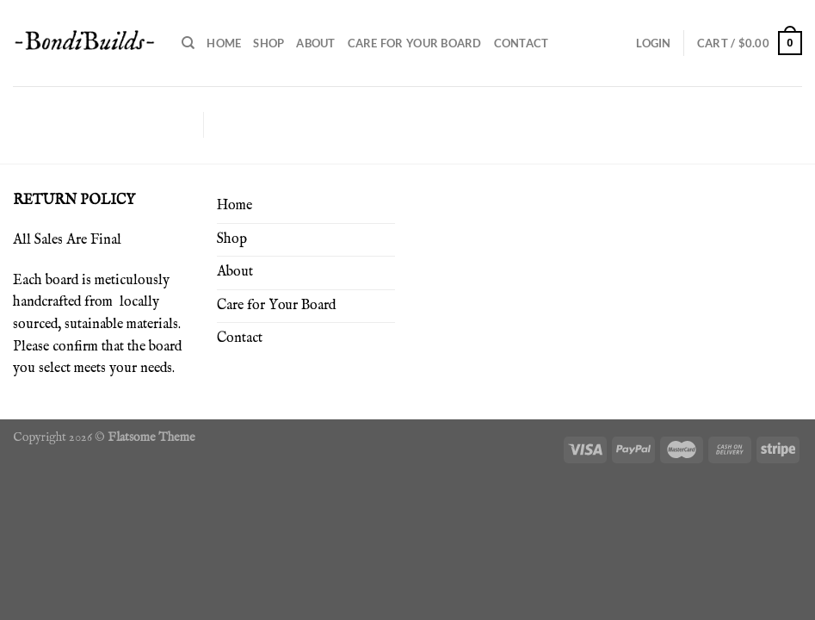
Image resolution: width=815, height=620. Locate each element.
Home (224, 43)
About (315, 43)
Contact (521, 43)
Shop (268, 43)
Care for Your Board (415, 43)
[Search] (188, 43)
